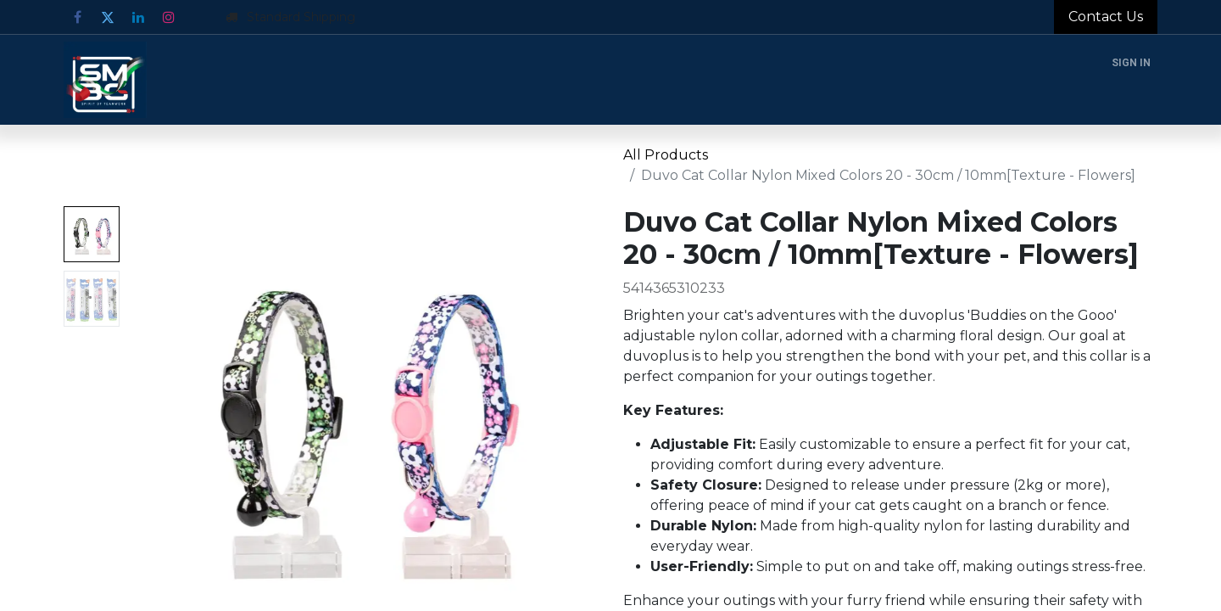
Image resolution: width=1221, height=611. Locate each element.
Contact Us (1105, 16)
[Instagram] (168, 17)
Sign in (1131, 63)
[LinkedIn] (138, 17)
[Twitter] (107, 17)
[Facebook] (77, 17)
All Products (665, 155)
